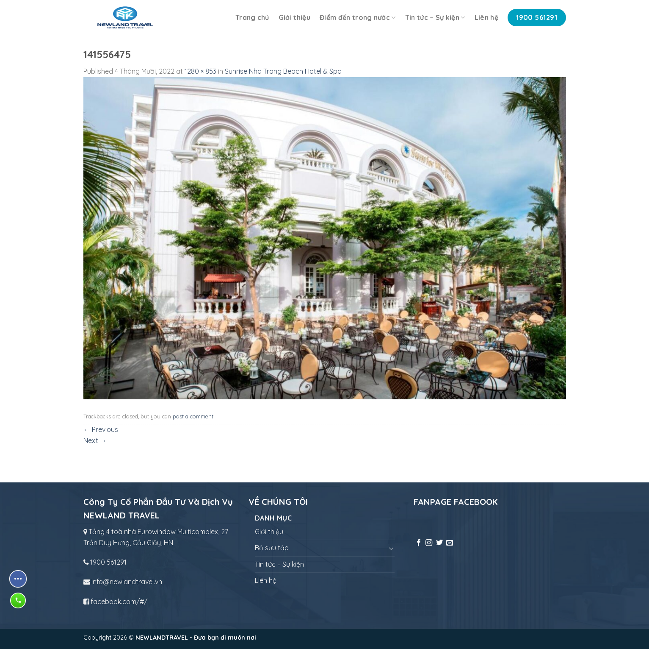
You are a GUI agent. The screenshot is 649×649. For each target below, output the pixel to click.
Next (95, 440)
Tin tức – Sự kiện (435, 17)
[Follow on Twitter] (439, 543)
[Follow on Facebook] (418, 543)
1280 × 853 (200, 71)
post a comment (193, 416)
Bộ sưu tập (272, 547)
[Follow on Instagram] (428, 543)
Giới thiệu (294, 17)
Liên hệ (486, 17)
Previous (100, 429)
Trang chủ (252, 17)
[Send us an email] (449, 543)
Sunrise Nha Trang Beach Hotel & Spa (283, 71)
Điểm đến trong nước (358, 17)
